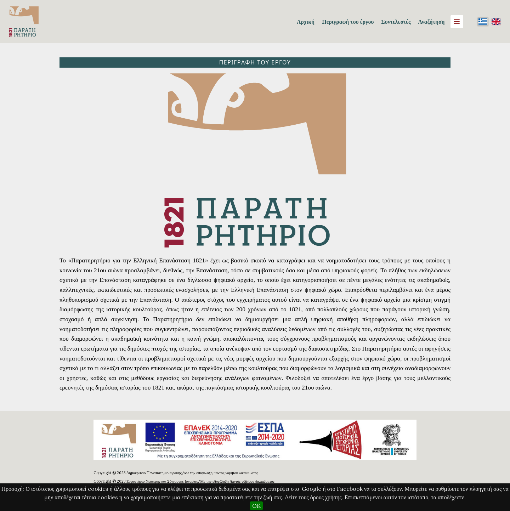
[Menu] (456, 21)
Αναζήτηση (431, 21)
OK (256, 505)
